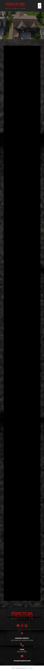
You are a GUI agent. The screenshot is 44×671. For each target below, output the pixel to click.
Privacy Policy (29, 668)
